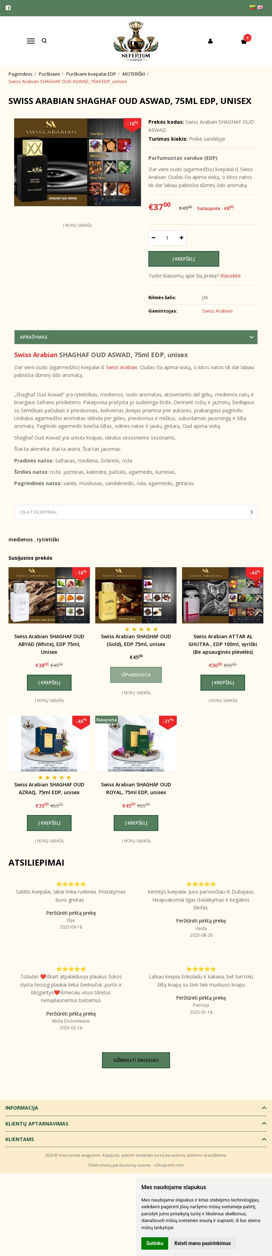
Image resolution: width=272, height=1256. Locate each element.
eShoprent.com (169, 1165)
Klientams (19, 1139)
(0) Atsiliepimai (38, 512)
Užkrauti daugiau (136, 1060)
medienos (20, 539)
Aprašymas (33, 337)
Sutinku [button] (154, 1243)
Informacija (21, 1107)
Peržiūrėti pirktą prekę (71, 912)
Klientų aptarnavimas (36, 1123)
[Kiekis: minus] (153, 238)
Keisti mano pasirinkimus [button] (203, 1243)
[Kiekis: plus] (181, 238)
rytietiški (48, 539)
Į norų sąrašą (77, 225)
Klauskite (230, 275)
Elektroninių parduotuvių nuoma (120, 1165)
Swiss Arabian (35, 354)
